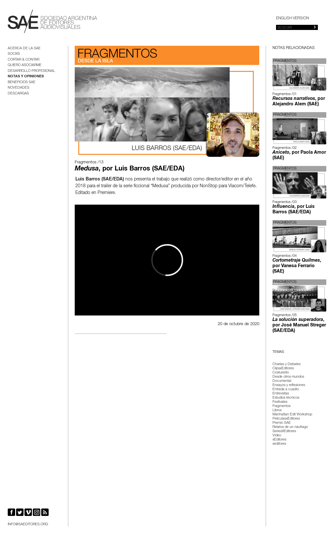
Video (276, 435)
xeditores (279, 444)
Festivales (279, 402)
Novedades (18, 88)
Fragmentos (281, 406)
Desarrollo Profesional (31, 71)
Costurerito (280, 372)
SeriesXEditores (284, 431)
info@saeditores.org (28, 524)
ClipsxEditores (283, 368)
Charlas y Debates (286, 364)
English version (292, 18)
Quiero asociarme (25, 65)
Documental (281, 381)
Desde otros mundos (288, 377)
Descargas (18, 93)
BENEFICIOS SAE (21, 82)
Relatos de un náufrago (290, 427)
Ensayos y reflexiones (288, 385)
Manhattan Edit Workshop (292, 414)
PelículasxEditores (286, 419)
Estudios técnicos (285, 398)
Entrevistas (280, 393)
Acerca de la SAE (24, 48)
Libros (277, 410)
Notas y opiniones (26, 76)
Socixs (14, 54)
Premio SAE (281, 423)
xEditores (279, 439)
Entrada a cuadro (285, 389)
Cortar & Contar (23, 60)
